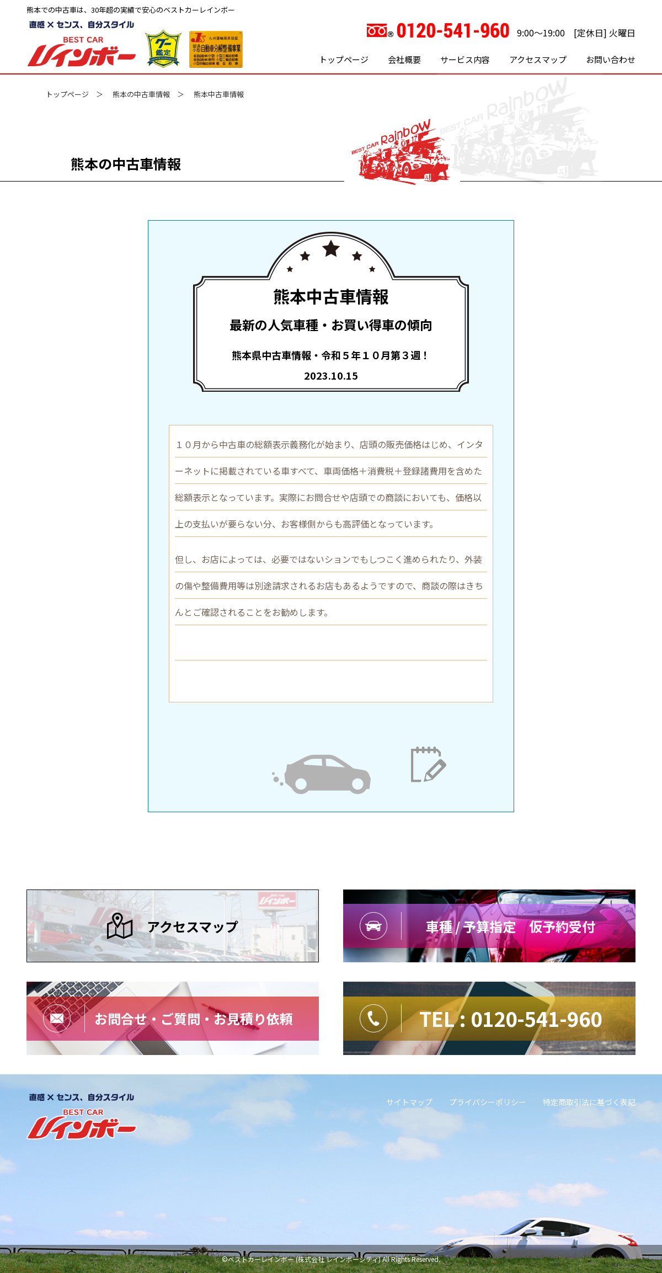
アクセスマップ (538, 59)
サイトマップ (409, 1101)
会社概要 (404, 59)
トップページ (344, 59)
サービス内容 (465, 59)
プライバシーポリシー (487, 1101)
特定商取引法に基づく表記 (589, 1101)
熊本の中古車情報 (141, 94)
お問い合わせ (611, 59)
